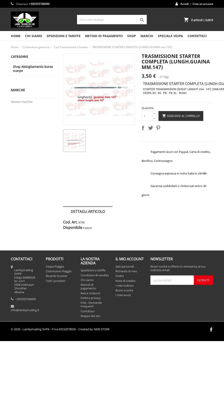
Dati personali (124, 266)
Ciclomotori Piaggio (59, 271)
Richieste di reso (126, 271)
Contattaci (88, 311)
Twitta (151, 128)
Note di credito (125, 281)
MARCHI (146, 36)
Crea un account (202, 4)
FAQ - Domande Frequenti (91, 304)
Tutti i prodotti (55, 281)
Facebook (211, 330)
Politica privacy (91, 298)
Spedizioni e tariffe (64, 36)
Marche (18, 90)
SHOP (131, 36)
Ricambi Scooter (56, 276)
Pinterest (158, 128)
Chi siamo (33, 36)
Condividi (143, 128)
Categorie (19, 56)
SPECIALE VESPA (170, 36)
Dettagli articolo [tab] (88, 211)
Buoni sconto (124, 290)
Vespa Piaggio (55, 266)
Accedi (184, 4)
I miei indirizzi (124, 286)
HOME (15, 36)
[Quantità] (147, 116)
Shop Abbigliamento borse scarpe (33, 69)
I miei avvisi (123, 295)
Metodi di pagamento (104, 36)
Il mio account (129, 259)
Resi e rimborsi (90, 293)
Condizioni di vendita (95, 275)
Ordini (119, 276)
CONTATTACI (197, 36)
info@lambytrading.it (25, 310)
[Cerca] (112, 19)
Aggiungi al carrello (181, 116)
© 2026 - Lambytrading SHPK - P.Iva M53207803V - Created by (60, 329)
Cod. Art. (70, 222)
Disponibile (72, 227)
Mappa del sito (90, 316)
